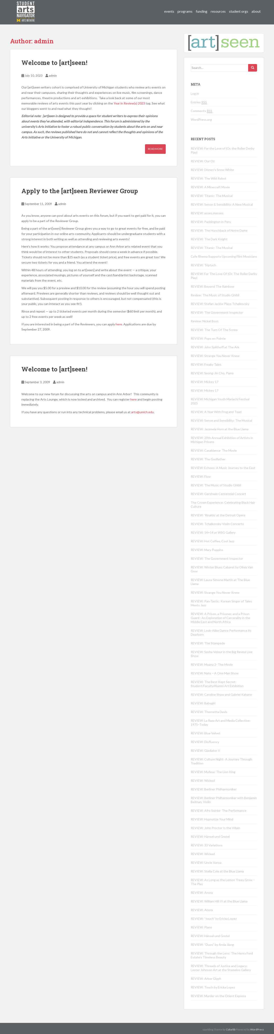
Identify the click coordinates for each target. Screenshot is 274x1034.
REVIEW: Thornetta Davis (209, 712)
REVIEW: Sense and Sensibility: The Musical (221, 420)
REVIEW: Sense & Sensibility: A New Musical (222, 204)
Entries (199, 102)
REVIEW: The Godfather (208, 459)
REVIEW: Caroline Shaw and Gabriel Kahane (221, 694)
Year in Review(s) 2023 (129, 103)
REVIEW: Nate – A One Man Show (215, 673)
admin (53, 75)
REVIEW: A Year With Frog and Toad (216, 412)
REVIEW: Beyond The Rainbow (212, 286)
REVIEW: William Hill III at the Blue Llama (219, 901)
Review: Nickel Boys (205, 321)
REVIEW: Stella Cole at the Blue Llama (217, 871)
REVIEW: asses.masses (207, 213)
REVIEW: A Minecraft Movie (210, 187)
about (256, 11)
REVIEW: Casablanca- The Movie (214, 450)
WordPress (257, 1029)
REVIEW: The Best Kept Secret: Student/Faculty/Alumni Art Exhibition (217, 684)
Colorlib (230, 1029)
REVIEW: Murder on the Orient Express (218, 996)
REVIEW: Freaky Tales (206, 364)
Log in (195, 93)
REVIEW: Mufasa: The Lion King (213, 772)
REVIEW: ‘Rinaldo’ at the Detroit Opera (218, 515)
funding (201, 11)
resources (218, 11)
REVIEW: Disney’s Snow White (212, 170)
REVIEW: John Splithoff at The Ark (215, 347)
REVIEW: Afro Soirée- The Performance (218, 810)
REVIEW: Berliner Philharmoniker (214, 789)
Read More (155, 148)
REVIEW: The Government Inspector (217, 312)
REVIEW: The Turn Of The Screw (214, 330)
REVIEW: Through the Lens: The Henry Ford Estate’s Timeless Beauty (222, 955)
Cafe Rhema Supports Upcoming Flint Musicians (224, 256)
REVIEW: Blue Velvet (205, 733)
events (169, 11)
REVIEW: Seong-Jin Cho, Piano (212, 373)
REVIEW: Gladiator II (205, 750)
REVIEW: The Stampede (208, 643)
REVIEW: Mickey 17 (204, 382)
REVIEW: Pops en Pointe (208, 338)
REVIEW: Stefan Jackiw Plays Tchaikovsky (220, 304)
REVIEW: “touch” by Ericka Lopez (214, 918)
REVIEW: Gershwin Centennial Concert (218, 494)
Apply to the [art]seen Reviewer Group (79, 191)
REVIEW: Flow (201, 476)
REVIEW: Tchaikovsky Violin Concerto (217, 524)
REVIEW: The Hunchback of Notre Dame (219, 230)
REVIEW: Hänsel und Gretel (210, 836)
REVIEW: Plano (201, 927)
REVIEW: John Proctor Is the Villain (215, 828)
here (119, 324)
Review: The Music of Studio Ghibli (215, 295)
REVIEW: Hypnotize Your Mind (212, 819)
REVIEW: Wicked (203, 780)
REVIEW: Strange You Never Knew (215, 356)
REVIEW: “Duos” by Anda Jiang (212, 944)
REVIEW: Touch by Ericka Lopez (213, 987)
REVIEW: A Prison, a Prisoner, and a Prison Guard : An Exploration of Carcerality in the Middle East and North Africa (220, 618)
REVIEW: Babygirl (203, 703)
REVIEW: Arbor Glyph (206, 978)
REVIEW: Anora (202, 892)
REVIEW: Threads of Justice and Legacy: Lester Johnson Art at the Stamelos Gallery (221, 968)
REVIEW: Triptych (203, 265)
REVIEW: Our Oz (203, 161)
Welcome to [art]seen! (54, 62)
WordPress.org (201, 119)
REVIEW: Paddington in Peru (211, 222)
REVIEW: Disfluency (205, 742)
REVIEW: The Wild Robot (208, 178)
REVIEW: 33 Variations (207, 845)
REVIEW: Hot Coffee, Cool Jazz (212, 541)
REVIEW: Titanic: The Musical (212, 196)
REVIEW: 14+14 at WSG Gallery (213, 532)
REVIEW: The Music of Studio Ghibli (216, 485)
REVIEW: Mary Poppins (207, 550)
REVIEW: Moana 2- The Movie (212, 664)
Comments (201, 111)
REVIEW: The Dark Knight (209, 239)
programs (185, 11)
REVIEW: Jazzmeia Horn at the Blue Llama (219, 429)
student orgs (238, 11)
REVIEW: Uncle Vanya (206, 862)
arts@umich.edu (142, 412)
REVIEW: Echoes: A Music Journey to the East (223, 468)
